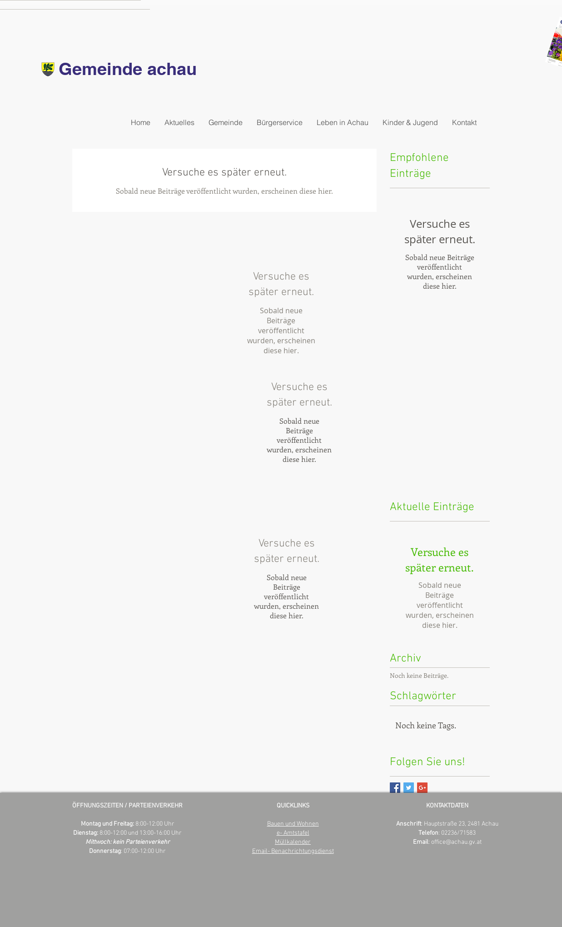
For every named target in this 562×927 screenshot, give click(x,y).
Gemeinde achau (128, 68)
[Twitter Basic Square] (408, 787)
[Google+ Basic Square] (422, 787)
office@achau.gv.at (456, 842)
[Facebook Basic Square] (395, 787)
